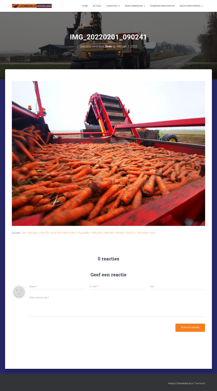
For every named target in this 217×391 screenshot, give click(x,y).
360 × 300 (115, 232)
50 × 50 (125, 232)
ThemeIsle (199, 383)
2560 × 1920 (148, 232)
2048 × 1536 (89, 232)
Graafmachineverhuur (162, 6)
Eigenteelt (113, 6)
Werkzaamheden (135, 6)
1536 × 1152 (75, 232)
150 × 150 (26, 232)
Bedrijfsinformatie (191, 6)
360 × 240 (103, 232)
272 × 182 (136, 232)
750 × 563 (50, 232)
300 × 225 (38, 232)
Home (85, 6)
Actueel (97, 6)
